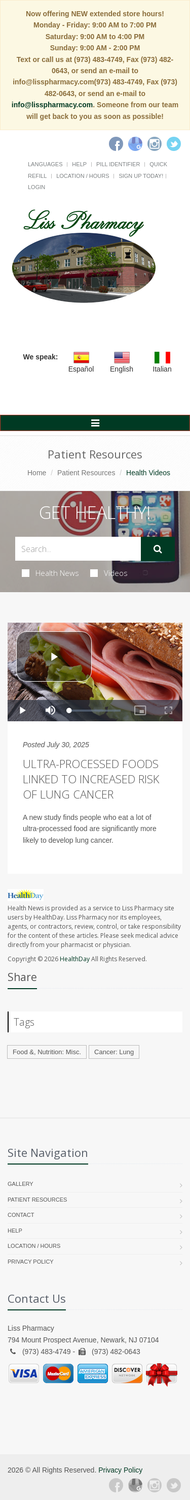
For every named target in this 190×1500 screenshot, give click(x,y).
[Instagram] (154, 144)
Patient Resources (86, 473)
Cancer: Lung (114, 1052)
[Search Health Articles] (78, 549)
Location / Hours (82, 176)
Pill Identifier (118, 164)
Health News (50, 573)
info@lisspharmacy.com (52, 105)
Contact (21, 1215)
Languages (45, 164)
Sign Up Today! (141, 176)
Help (79, 164)
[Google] (135, 144)
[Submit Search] (158, 549)
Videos (109, 573)
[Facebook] (116, 144)
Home (36, 473)
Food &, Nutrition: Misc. (47, 1052)
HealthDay (75, 959)
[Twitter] (174, 144)
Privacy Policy (31, 1262)
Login (36, 187)
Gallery (20, 1184)
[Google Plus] (135, 1485)
